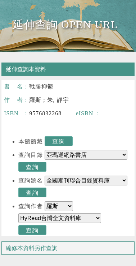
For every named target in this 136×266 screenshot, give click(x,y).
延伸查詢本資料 (26, 69)
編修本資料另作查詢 (32, 248)
